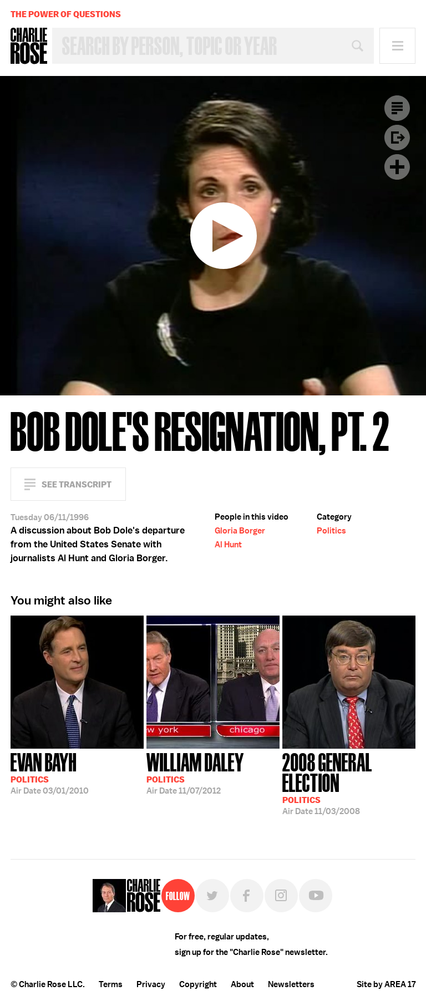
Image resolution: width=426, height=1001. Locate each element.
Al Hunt (228, 544)
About (242, 984)
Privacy (150, 984)
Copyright (198, 984)
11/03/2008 (348, 783)
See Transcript (76, 484)
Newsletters (291, 984)
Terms (111, 984)
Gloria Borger (240, 530)
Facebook (246, 895)
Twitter (212, 895)
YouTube (315, 895)
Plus (397, 167)
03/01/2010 (50, 772)
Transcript (397, 108)
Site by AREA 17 (386, 984)
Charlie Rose (29, 46)
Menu (397, 46)
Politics (331, 530)
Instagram (281, 895)
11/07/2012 (195, 772)
